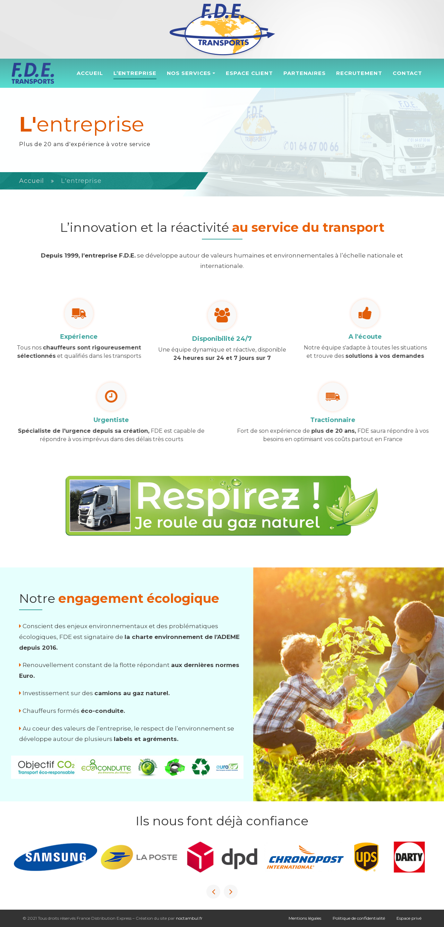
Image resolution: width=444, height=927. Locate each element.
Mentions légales (305, 918)
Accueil (31, 181)
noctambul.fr (189, 918)
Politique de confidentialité (359, 918)
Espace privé (408, 918)
